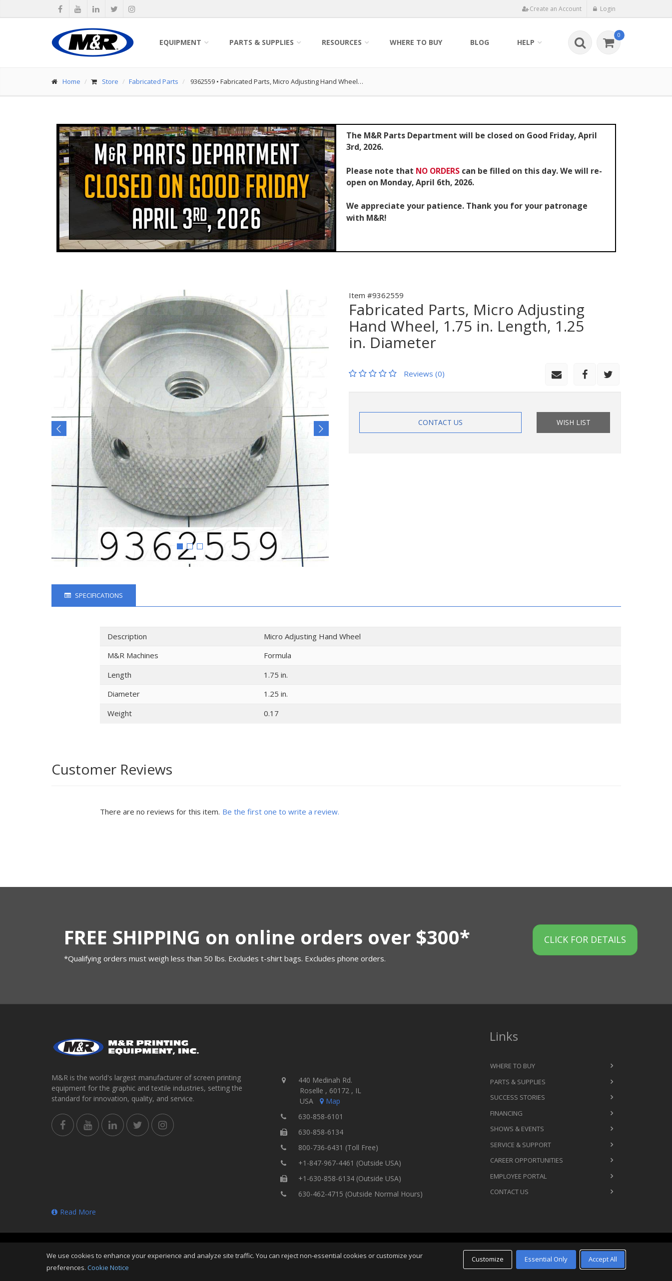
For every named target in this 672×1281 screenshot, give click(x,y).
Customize (488, 1259)
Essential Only (546, 1259)
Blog (479, 42)
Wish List (574, 422)
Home (71, 81)
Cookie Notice (108, 1267)
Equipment (180, 42)
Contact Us (440, 422)
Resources (342, 42)
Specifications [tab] (93, 595)
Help (526, 42)
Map (329, 1101)
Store (110, 81)
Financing (506, 1113)
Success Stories (517, 1097)
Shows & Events (517, 1128)
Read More (73, 1212)
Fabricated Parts (153, 81)
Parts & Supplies (261, 42)
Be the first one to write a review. (280, 812)
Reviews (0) (424, 374)
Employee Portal (518, 1176)
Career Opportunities (526, 1160)
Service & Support (520, 1144)
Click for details (585, 939)
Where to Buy (416, 42)
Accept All (603, 1259)
